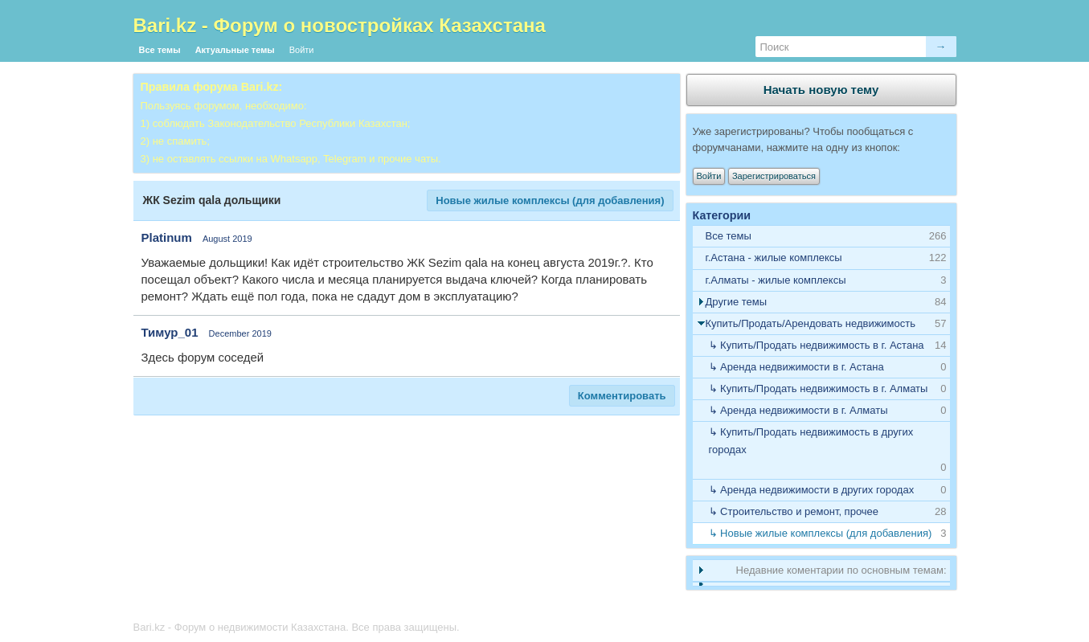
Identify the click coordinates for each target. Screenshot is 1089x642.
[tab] (821, 258)
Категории (722, 215)
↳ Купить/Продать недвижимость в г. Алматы (818, 388)
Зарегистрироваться (774, 176)
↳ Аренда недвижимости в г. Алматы (798, 410)
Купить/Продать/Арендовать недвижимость (811, 323)
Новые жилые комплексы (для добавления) (550, 200)
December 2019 (240, 333)
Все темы (160, 50)
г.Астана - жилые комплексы (774, 257)
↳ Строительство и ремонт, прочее (794, 511)
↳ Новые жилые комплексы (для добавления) (820, 533)
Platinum (166, 237)
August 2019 (227, 238)
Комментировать (622, 396)
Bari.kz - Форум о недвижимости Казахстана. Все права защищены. (296, 627)
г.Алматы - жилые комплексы (776, 280)
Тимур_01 (170, 332)
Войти (301, 50)
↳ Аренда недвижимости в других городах (812, 490)
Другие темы (737, 302)
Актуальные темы (235, 50)
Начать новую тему (821, 89)
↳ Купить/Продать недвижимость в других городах (811, 441)
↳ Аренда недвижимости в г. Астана (796, 367)
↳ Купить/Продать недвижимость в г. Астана (816, 345)
